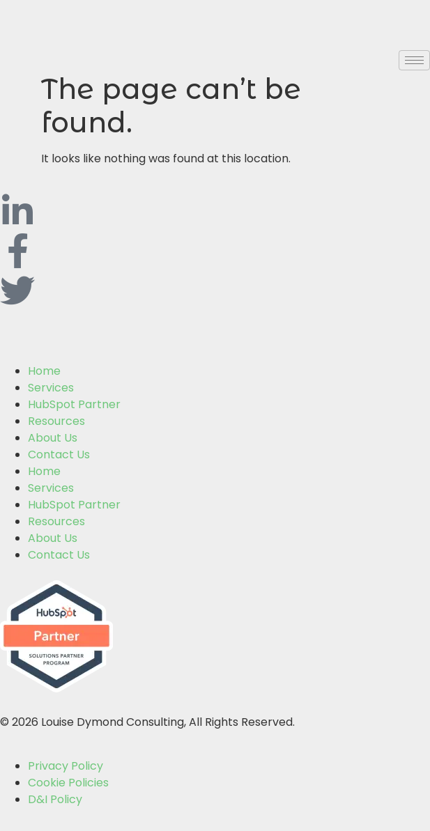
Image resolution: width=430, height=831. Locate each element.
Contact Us (59, 454)
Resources (56, 421)
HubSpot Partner (74, 404)
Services (51, 388)
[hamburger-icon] (414, 60)
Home (44, 371)
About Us (52, 438)
